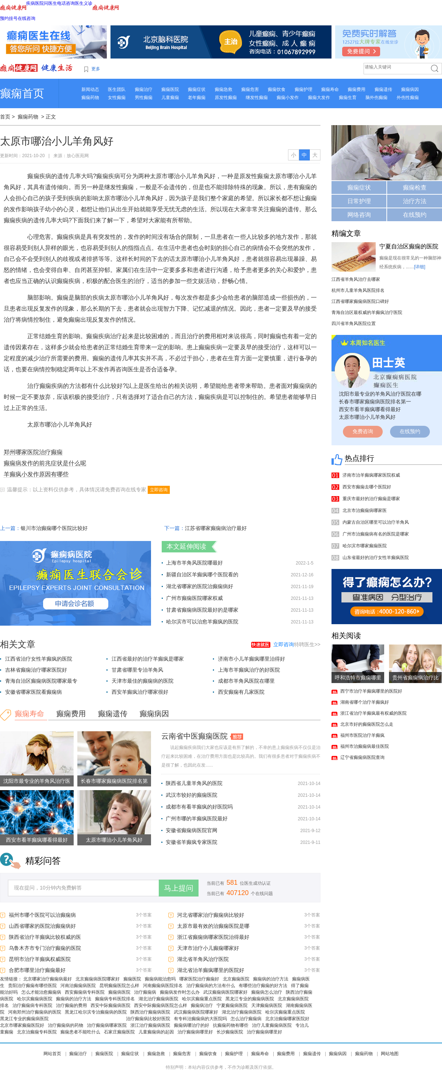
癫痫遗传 (383, 89)
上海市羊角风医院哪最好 (194, 563)
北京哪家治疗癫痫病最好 (47, 979)
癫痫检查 (415, 187)
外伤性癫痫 (408, 97)
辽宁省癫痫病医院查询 (362, 757)
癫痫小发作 (288, 97)
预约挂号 (9, 18)
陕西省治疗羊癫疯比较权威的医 (45, 937)
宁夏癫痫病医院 (232, 1005)
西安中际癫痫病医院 (110, 1005)
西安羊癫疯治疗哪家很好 (140, 692)
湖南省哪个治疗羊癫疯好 (364, 702)
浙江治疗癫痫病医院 (150, 1025)
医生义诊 (83, 3)
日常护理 (359, 201)
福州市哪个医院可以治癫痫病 (42, 915)
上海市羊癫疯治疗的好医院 (249, 670)
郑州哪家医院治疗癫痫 (33, 452)
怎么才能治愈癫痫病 (41, 992)
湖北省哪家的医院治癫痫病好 (199, 586)
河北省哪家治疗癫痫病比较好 (210, 915)
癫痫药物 (90, 97)
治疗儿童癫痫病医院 (272, 1025)
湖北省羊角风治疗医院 (203, 959)
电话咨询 (66, 3)
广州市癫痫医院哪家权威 (194, 598)
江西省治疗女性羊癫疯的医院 (38, 659)
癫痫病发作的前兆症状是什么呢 (45, 463)
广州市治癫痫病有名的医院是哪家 (376, 534)
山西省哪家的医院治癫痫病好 (42, 926)
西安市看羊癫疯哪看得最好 (37, 840)
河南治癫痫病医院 (78, 985)
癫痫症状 (197, 89)
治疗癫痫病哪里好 (195, 1032)
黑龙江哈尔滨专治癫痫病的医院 (96, 1012)
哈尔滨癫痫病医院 (34, 998)
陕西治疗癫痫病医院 (150, 1012)
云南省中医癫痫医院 (194, 736)
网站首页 (52, 1053)
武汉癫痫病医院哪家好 (225, 992)
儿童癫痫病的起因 (156, 1032)
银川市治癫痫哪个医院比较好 (54, 528)
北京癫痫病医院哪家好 (98, 979)
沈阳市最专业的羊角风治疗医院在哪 (380, 394)
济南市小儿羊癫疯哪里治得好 (251, 659)
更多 (95, 68)
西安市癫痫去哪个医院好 (367, 486)
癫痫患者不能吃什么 (80, 1032)
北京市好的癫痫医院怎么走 (366, 724)
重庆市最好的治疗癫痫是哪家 (371, 498)
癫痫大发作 (319, 97)
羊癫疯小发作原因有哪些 (36, 474)
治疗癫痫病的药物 (65, 1025)
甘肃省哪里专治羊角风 (137, 670)
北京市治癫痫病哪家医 (365, 510)
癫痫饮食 (276, 89)
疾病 (30, 3)
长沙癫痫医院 (230, 1032)
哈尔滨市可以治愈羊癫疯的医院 (202, 622)
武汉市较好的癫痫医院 (191, 795)
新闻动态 (90, 89)
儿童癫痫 (170, 97)
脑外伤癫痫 (376, 97)
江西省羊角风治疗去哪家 (356, 279)
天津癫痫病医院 (266, 1005)
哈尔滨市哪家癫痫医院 (365, 545)
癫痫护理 (303, 89)
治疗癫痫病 (145, 992)
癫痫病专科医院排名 (115, 998)
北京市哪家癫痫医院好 (22, 1025)
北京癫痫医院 (236, 979)
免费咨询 (362, 431)
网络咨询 (359, 215)
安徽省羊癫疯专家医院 (191, 842)
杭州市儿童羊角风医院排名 (358, 290)
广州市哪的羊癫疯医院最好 (197, 818)
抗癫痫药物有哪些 (230, 1025)
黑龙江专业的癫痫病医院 (249, 998)
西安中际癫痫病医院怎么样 (160, 1005)
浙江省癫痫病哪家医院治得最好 (213, 937)
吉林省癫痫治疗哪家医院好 (36, 670)
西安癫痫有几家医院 (241, 692)
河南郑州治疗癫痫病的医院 (34, 1012)
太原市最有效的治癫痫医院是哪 (213, 926)
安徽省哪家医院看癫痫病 (33, 692)
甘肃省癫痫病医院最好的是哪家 (202, 610)
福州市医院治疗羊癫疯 (362, 735)
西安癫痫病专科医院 (85, 992)
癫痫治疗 (143, 89)
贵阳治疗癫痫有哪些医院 (32, 985)
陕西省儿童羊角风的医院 (194, 783)
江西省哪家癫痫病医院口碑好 (360, 301)
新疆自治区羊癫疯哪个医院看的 (202, 574)
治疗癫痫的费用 (71, 1005)
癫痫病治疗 (202, 1005)
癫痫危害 (250, 89)
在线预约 (415, 215)
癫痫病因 (410, 89)
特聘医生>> (296, 644)
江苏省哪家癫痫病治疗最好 (216, 528)
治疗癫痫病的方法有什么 (210, 985)
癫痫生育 (348, 97)
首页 (5, 117)
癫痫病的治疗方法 (270, 979)
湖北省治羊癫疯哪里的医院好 (210, 970)
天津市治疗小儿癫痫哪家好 (208, 948)
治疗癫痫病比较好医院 (148, 1018)
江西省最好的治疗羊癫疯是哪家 (148, 659)
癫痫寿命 (330, 89)
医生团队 (117, 89)
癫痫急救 (223, 89)
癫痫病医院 (119, 992)
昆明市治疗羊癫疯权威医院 (40, 959)
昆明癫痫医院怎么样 (119, 985)
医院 (39, 3)
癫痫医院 (170, 89)
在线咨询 (26, 18)
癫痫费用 (356, 89)
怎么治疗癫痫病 (246, 1018)
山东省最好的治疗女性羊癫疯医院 (376, 557)
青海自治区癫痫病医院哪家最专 (41, 681)
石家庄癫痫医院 (119, 1032)
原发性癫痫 (226, 97)
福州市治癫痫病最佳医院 (364, 746)
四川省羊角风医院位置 (354, 323)
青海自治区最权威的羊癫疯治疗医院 (367, 312)
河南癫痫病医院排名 (163, 985)
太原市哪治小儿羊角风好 (114, 840)
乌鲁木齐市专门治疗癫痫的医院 (45, 948)
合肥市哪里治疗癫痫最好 (37, 970)
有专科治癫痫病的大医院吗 (200, 1018)
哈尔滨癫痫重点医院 (202, 998)
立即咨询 (159, 489)
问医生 (50, 3)
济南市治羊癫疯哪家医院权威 (371, 475)
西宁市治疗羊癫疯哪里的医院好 (371, 691)
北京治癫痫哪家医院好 (287, 1018)
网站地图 (390, 1053)
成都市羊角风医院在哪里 (246, 681)
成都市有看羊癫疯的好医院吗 (199, 807)
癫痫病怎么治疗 (266, 992)
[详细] (419, 266)
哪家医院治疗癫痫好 (199, 979)
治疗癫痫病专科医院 (32, 1005)
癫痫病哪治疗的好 (191, 1025)
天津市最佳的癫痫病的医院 (142, 681)
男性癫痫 (143, 97)
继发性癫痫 (257, 97)
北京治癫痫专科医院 (37, 1032)
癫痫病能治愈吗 (160, 979)
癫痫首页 (22, 93)
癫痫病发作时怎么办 (180, 992)
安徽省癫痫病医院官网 (191, 830)
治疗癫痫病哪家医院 (107, 1025)
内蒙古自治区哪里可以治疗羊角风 (376, 522)
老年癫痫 (197, 97)
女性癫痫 (117, 97)
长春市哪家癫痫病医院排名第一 (375, 401)
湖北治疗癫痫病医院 (158, 998)
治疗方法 (415, 201)
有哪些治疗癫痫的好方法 (263, 985)
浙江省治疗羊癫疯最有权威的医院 (373, 713)
